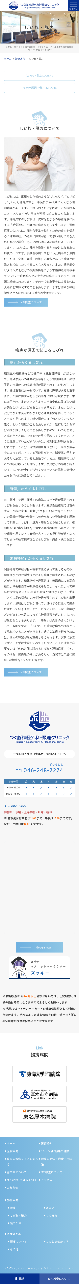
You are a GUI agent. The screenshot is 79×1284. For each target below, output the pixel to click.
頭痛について (18, 1241)
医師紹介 (46, 1143)
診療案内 (12, 1200)
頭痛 (13, 1208)
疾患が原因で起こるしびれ (39, 87)
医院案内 (12, 1151)
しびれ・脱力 (18, 1215)
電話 (19, 1278)
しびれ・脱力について (39, 75)
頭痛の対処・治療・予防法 (56, 1161)
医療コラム (14, 1234)
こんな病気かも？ (57, 1241)
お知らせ (12, 1187)
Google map (43, 947)
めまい (50, 1208)
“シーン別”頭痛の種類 (55, 1151)
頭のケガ (15, 1223)
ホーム (11, 1143)
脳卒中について (17, 1172)
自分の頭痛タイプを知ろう (22, 1161)
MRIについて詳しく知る (22, 1180)
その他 (14, 1249)
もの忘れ (51, 1215)
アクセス (46, 1180)
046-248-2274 (39, 770)
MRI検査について (59, 1278)
